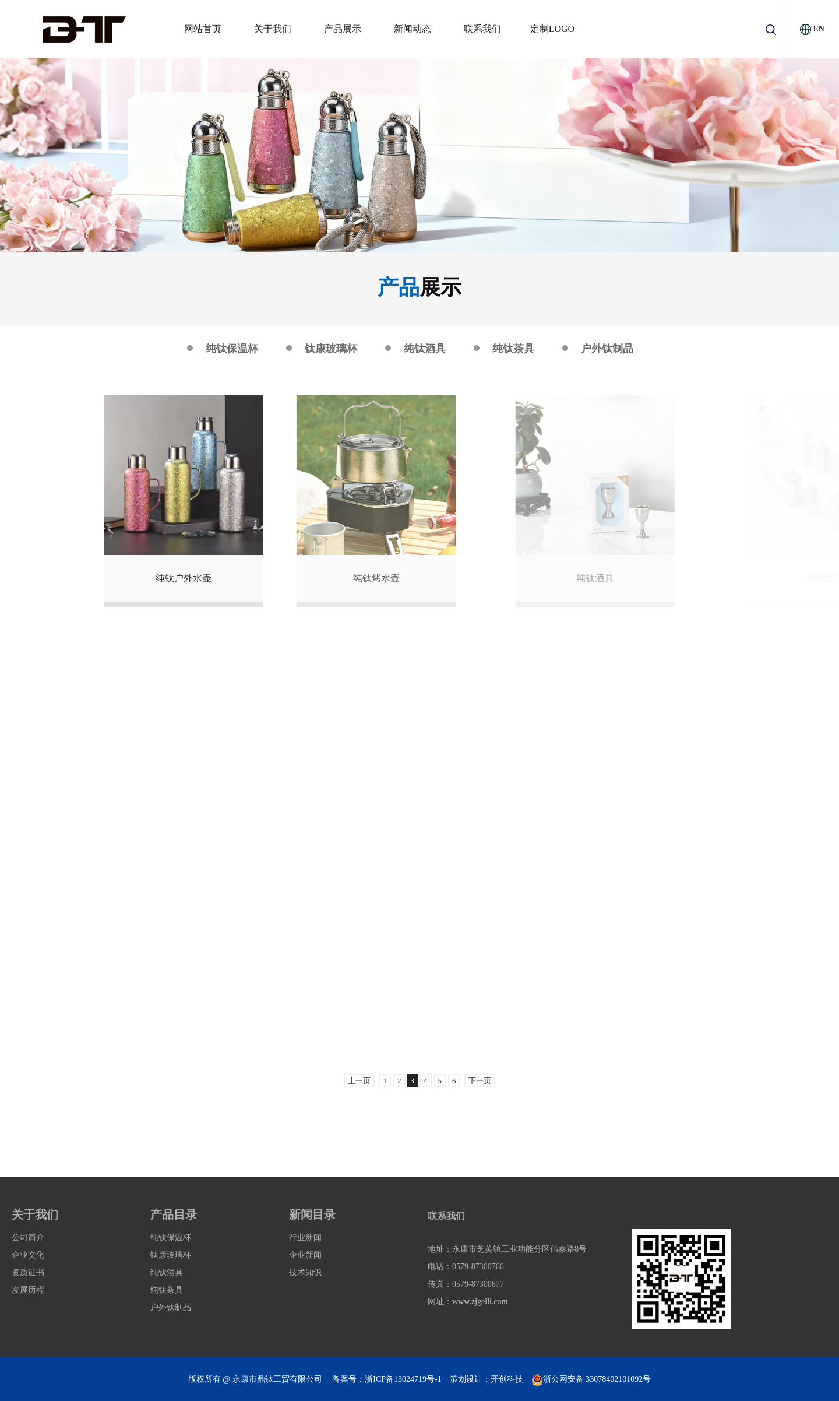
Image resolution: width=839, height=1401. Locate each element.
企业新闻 (305, 1255)
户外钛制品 (607, 348)
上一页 (359, 1080)
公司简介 (28, 1237)
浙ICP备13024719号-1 (403, 1379)
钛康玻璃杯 (331, 348)
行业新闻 (305, 1237)
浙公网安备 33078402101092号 (591, 1379)
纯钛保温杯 (232, 348)
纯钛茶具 (513, 348)
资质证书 (28, 1272)
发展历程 (28, 1290)
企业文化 (28, 1255)
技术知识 (305, 1272)
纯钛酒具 (425, 348)
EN (818, 28)
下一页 (479, 1080)
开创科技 (507, 1379)
